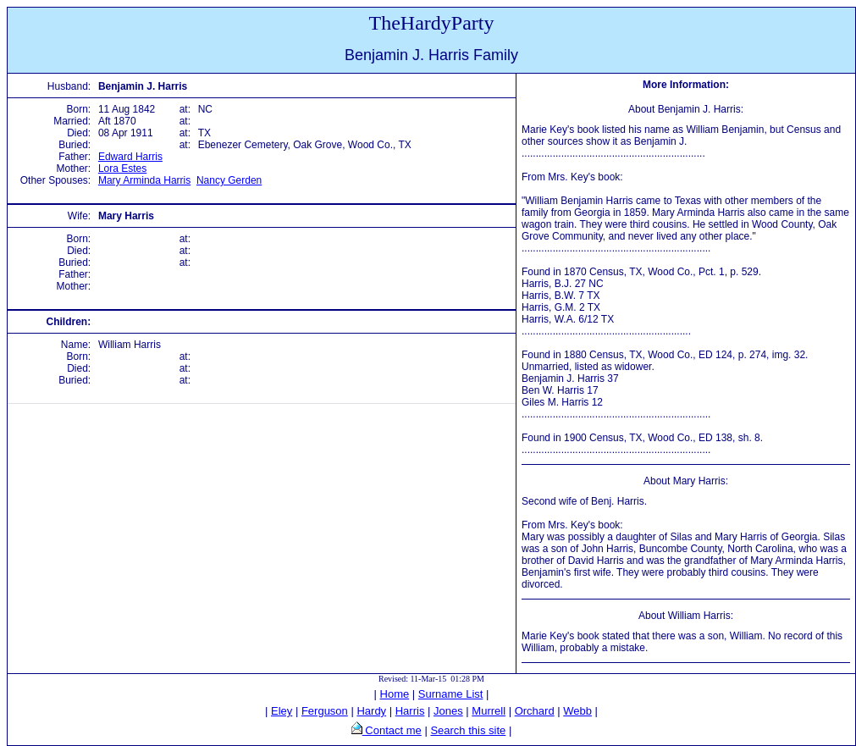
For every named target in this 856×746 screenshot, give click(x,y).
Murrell (488, 711)
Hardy (371, 711)
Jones (448, 711)
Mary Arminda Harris (144, 180)
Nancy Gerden (229, 180)
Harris (410, 711)
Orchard (535, 711)
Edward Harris (130, 157)
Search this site (467, 730)
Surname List (450, 694)
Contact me (392, 730)
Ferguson (324, 711)
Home (395, 694)
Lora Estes (122, 168)
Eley (281, 711)
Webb (577, 711)
